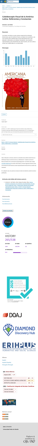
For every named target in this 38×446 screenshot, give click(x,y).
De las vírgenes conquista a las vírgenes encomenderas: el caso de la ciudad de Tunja (19, 183)
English (4, 360)
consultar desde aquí (6, 163)
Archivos (8, 6)
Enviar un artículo (7, 210)
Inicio (3, 6)
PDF (5, 114)
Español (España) (6, 362)
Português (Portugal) (7, 364)
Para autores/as (6, 201)
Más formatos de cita (7, 134)
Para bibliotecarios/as (7, 203)
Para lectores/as (6, 199)
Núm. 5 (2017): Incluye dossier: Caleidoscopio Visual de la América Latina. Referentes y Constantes (18, 8)
